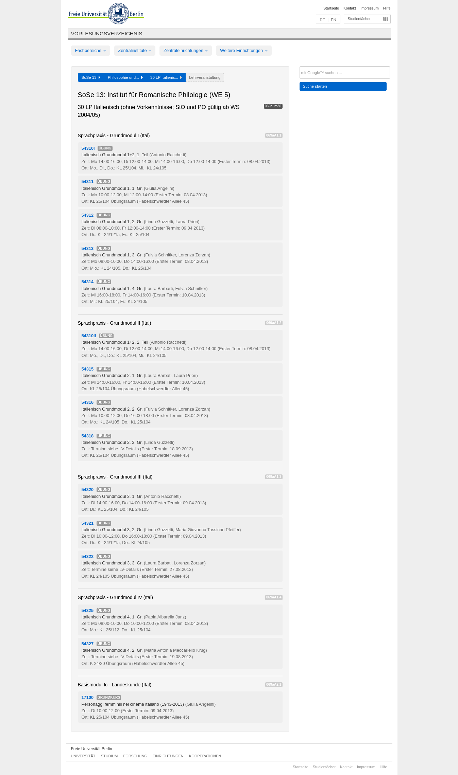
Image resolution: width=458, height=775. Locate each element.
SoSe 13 (91, 77)
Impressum (369, 8)
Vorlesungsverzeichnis (106, 33)
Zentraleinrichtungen (186, 50)
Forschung (135, 756)
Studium (109, 756)
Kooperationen (205, 756)
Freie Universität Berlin (91, 748)
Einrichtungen (168, 756)
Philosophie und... (125, 77)
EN (333, 20)
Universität (83, 756)
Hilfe (387, 8)
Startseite (331, 8)
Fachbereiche (90, 50)
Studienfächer (359, 19)
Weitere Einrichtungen (243, 50)
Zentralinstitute (135, 50)
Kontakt (349, 8)
